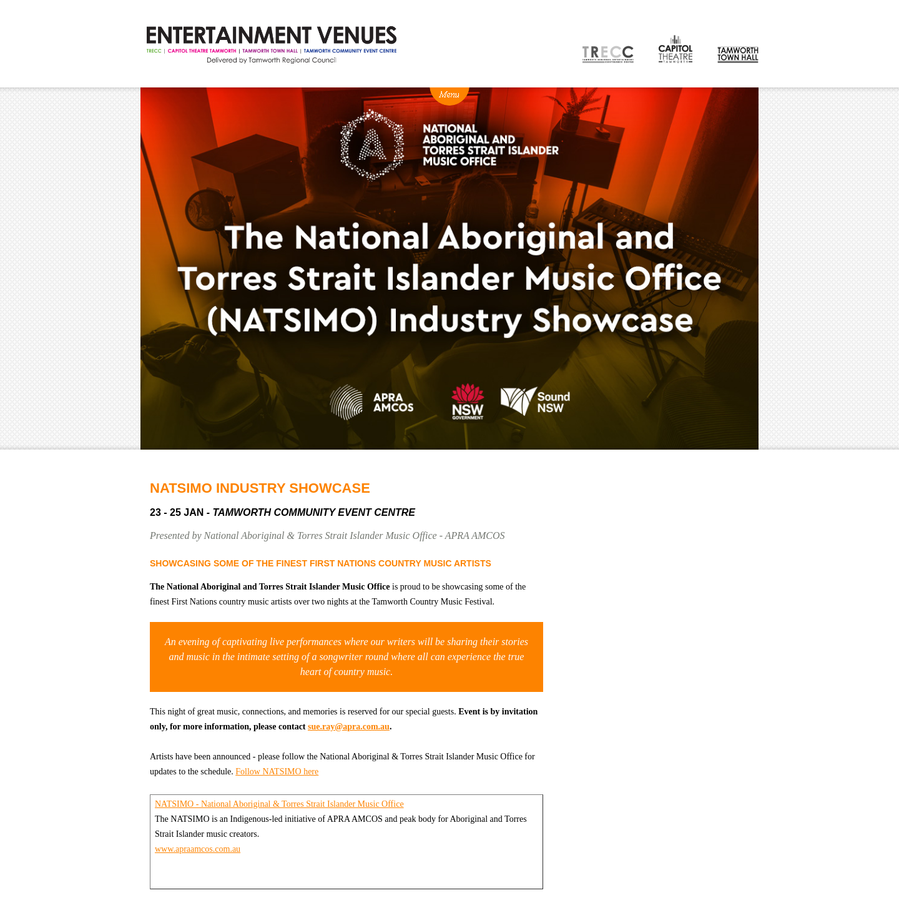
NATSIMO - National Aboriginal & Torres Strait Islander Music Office (279, 804)
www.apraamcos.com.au (197, 849)
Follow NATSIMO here (276, 771)
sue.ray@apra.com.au (349, 726)
